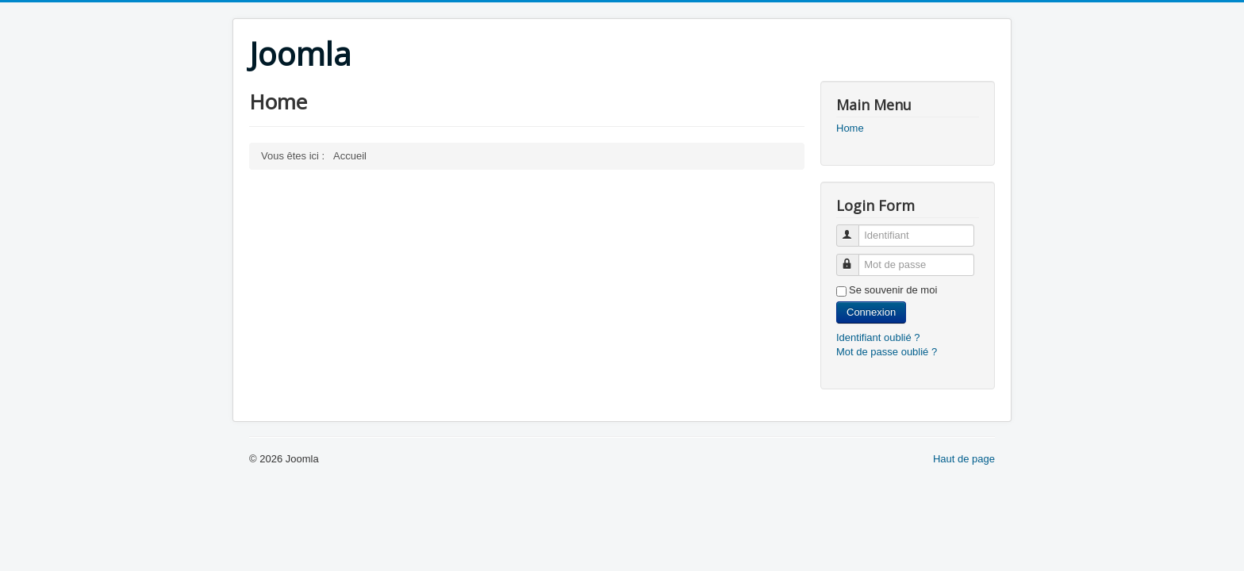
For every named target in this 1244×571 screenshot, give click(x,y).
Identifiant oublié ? (878, 337)
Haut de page (964, 459)
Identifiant (854, 228)
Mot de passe (854, 258)
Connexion (871, 312)
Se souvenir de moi (893, 290)
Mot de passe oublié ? (886, 352)
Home (850, 128)
